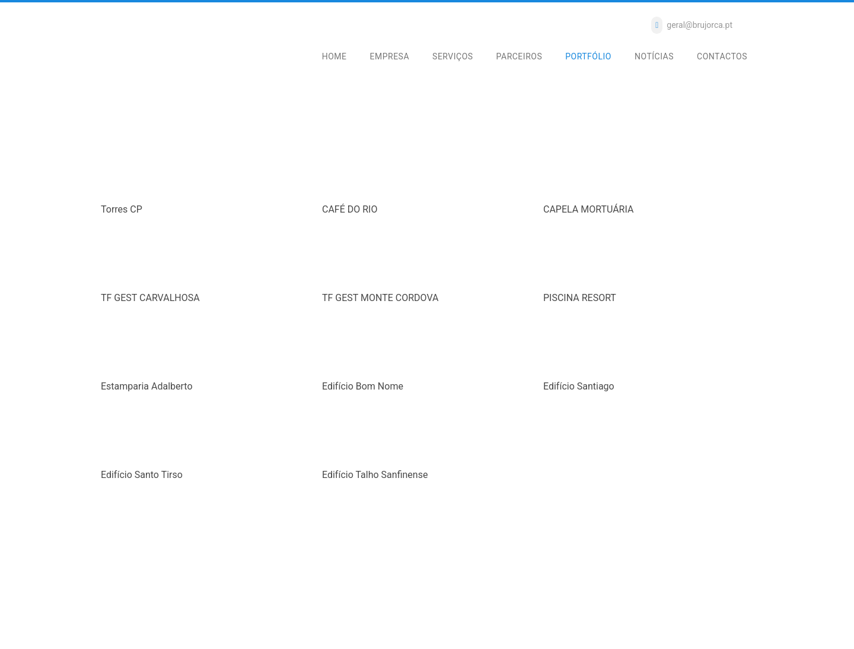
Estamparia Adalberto (147, 386)
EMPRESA (390, 56)
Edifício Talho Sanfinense (375, 474)
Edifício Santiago (578, 386)
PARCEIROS (519, 56)
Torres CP (121, 209)
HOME (334, 56)
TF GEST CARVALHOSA (150, 297)
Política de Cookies (286, 614)
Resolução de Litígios (212, 614)
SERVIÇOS (452, 56)
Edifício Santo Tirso (142, 474)
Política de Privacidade (131, 614)
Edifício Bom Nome (362, 386)
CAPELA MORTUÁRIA (588, 209)
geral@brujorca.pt (699, 25)
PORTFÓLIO (588, 56)
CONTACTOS (722, 56)
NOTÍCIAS (654, 56)
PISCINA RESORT (579, 297)
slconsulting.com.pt (268, 627)
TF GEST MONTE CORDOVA (380, 297)
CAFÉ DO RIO (349, 209)
